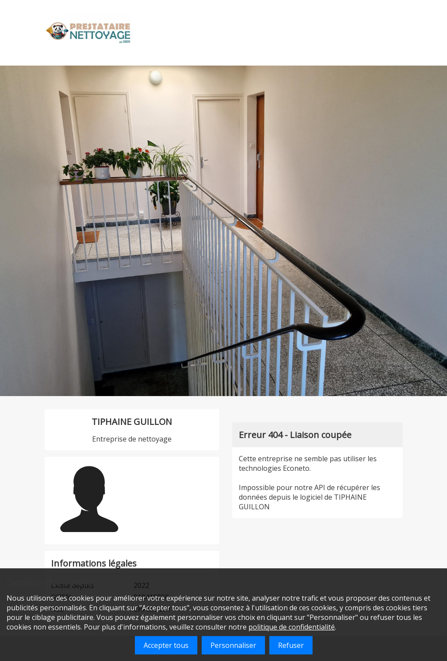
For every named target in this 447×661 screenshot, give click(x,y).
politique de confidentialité (291, 627)
